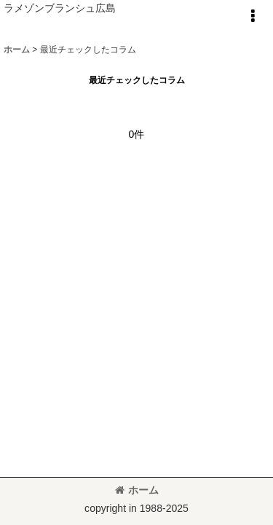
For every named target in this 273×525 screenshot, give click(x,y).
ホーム (137, 490)
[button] (253, 16)
